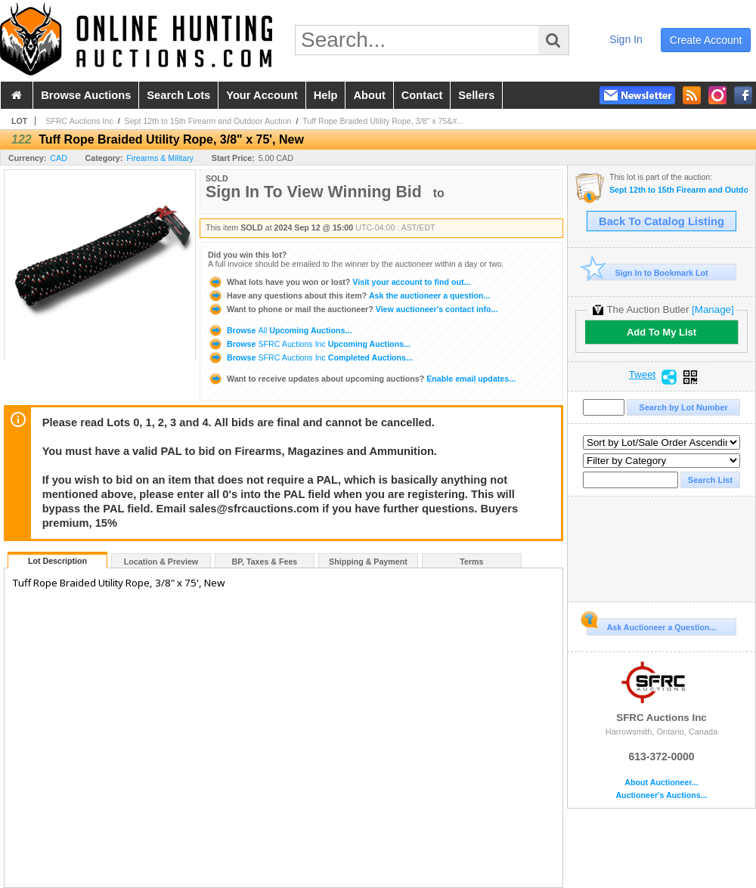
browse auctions (86, 95)
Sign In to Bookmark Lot (647, 272)
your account (261, 95)
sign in (626, 39)
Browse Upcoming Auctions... (280, 330)
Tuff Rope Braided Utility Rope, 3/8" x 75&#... (382, 120)
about (369, 95)
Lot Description (57, 560)
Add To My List (661, 332)
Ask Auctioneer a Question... (651, 625)
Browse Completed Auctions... (310, 357)
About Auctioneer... (661, 782)
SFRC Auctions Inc (79, 120)
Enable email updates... (362, 378)
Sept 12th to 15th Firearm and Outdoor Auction (208, 120)
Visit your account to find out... (339, 281)
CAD (58, 157)
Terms (471, 561)
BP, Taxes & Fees (265, 561)
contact (422, 95)
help (326, 95)
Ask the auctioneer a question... (349, 295)
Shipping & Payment (368, 561)
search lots (178, 95)
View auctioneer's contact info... (352, 309)
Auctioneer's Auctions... (661, 795)
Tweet (642, 375)
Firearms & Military (160, 157)
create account (706, 40)
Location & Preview (161, 561)
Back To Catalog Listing (661, 221)
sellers (476, 95)
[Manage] (712, 309)
